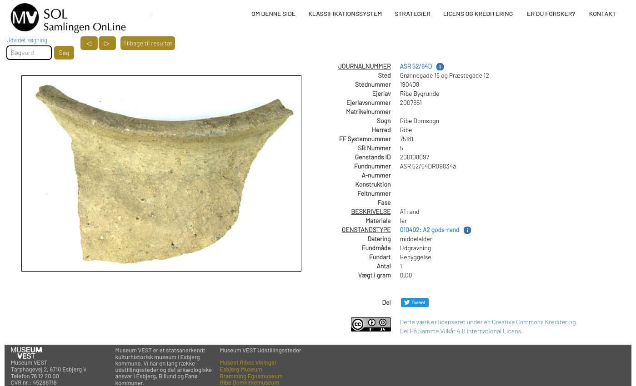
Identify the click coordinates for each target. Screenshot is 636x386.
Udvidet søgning (26, 40)
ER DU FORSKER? (551, 13)
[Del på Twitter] (415, 302)
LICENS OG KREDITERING (478, 13)
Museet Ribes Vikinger (248, 362)
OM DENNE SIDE (273, 13)
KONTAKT (602, 13)
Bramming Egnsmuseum (251, 376)
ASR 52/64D (416, 66)
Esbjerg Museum (241, 369)
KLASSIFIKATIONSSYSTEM (345, 13)
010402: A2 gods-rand (430, 229)
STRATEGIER (412, 13)
